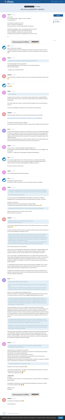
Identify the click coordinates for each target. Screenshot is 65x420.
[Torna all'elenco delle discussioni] (2, 2)
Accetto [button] (60, 417)
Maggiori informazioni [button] (51, 417)
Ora (54, 40)
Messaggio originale (57, 19)
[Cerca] (43, 2)
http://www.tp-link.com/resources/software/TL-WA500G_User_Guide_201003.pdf (24, 118)
